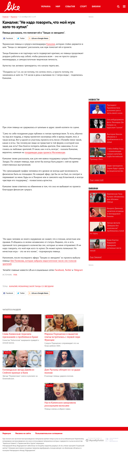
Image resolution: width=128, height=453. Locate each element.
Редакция (6, 433)
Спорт (83, 6)
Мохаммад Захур (26, 286)
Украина (45, 6)
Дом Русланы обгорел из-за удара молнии (62, 371)
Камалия (50, 44)
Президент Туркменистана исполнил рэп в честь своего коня (114, 109)
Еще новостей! (97, 180)
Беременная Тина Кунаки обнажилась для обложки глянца (115, 198)
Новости (94, 99)
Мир (58, 6)
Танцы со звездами (44, 286)
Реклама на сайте (23, 433)
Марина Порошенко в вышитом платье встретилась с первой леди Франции (62, 336)
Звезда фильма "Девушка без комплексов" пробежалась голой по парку (107, 228)
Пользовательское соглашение (48, 433)
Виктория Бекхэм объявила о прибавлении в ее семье (115, 138)
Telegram (78, 270)
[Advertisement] (23, 400)
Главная (5, 17)
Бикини (96, 6)
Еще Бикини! (96, 257)
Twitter (68, 270)
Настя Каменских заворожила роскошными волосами (60, 404)
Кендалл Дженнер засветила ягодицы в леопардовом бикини (115, 212)
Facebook (59, 270)
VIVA (15, 275)
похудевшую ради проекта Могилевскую (45, 152)
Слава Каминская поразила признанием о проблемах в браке (20, 335)
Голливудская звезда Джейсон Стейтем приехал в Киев (18, 371)
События (70, 6)
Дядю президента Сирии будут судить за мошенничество (115, 168)
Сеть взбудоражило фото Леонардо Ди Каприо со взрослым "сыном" (115, 123)
